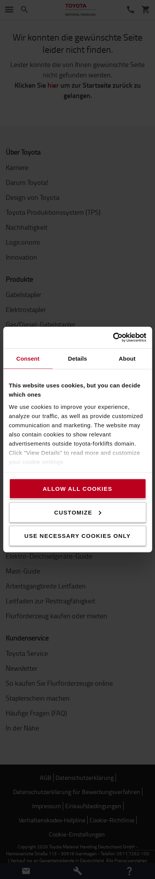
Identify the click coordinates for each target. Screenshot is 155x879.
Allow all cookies (77, 488)
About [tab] (127, 358)
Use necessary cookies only (77, 536)
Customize (77, 512)
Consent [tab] (27, 358)
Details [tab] (77, 358)
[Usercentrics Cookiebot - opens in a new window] (112, 338)
